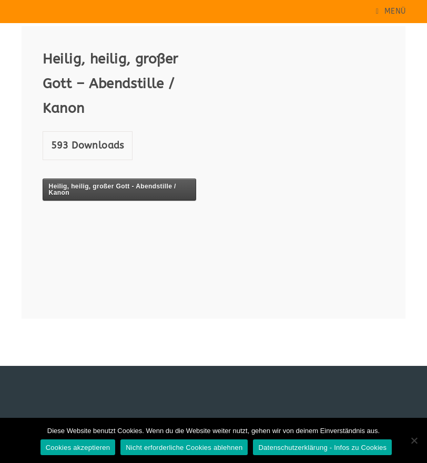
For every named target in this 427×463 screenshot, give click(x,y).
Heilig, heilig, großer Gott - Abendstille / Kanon (112, 189)
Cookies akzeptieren (78, 447)
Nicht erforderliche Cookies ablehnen (184, 447)
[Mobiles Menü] (391, 11)
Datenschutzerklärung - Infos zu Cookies (322, 447)
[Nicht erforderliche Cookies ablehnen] (414, 440)
